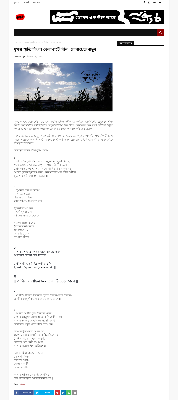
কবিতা (21, 42)
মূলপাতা (17, 2)
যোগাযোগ (36, 2)
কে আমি (26, 2)
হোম (15, 42)
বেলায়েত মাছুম (19, 56)
